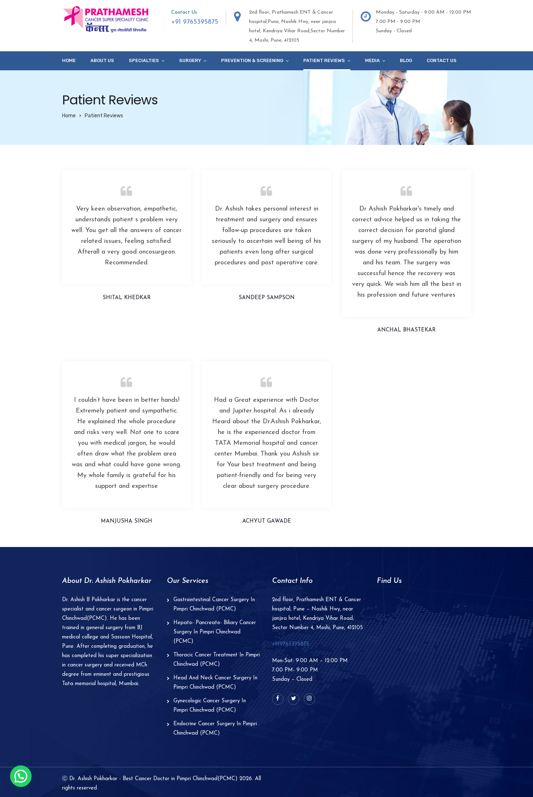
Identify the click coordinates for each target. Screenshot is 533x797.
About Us (102, 60)
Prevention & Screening (252, 60)
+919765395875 (290, 644)
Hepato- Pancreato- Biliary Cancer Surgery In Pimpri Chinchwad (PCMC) (214, 632)
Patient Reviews (324, 60)
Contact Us (442, 60)
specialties (144, 60)
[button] (21, 776)
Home (69, 60)
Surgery (190, 60)
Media (372, 60)
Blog (406, 60)
